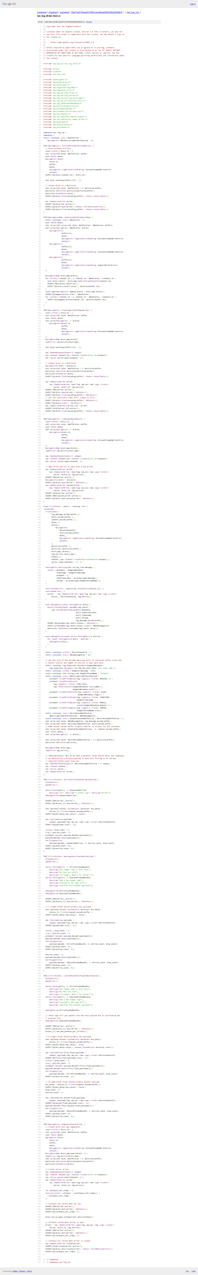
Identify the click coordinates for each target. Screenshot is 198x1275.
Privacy (22, 1271)
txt (187, 1271)
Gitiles (15, 1271)
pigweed (41, 12)
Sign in (192, 4)
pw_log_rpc (133, 12)
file (89, 22)
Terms (29, 1271)
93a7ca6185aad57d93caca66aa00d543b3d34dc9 (96, 12)
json (193, 1271)
